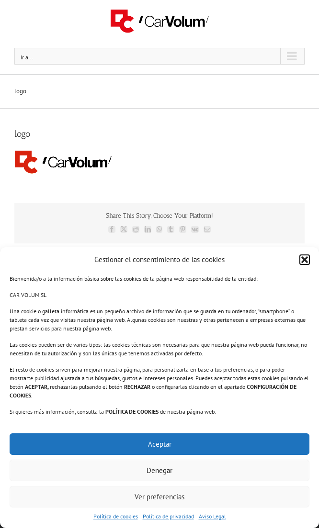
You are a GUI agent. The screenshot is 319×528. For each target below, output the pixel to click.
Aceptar (159, 444)
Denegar (159, 470)
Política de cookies (115, 516)
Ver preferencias (159, 496)
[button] (304, 259)
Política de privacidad (168, 516)
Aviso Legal (212, 516)
